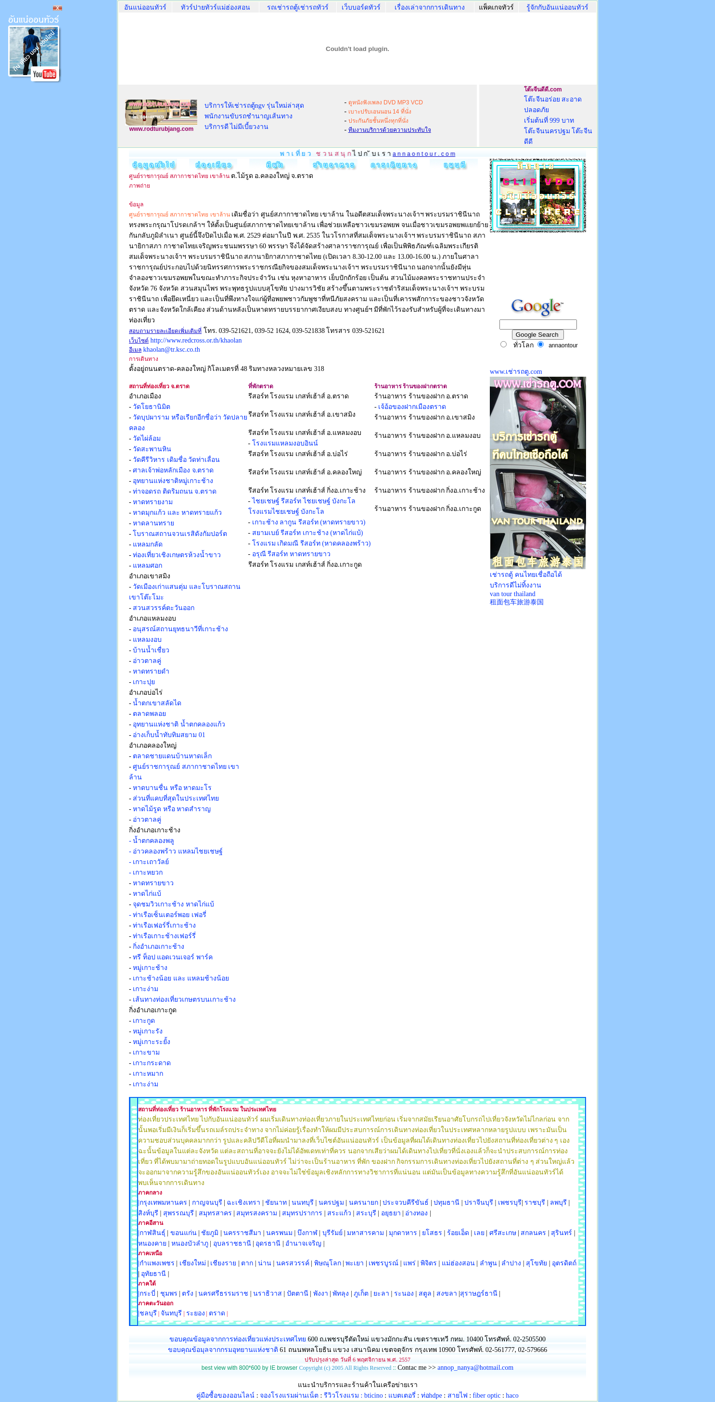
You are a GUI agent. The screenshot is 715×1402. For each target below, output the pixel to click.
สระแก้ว (339, 1213)
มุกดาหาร (403, 1232)
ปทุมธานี (447, 1202)
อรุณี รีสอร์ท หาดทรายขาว (291, 554)
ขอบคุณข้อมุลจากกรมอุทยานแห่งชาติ (223, 1349)
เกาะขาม (146, 1052)
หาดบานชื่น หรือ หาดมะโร (172, 787)
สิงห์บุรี (148, 1213)
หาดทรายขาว (153, 883)
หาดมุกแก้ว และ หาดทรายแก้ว (177, 512)
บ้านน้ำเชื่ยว (151, 650)
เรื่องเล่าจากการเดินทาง (430, 7)
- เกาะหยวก (146, 872)
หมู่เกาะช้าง (150, 967)
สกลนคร (533, 1232)
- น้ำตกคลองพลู (151, 840)
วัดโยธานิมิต (151, 406)
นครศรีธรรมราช (223, 1293)
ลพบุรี (558, 1202)
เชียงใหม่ (192, 1263)
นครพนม (279, 1232)
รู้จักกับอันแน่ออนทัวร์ (557, 7)
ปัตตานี (297, 1293)
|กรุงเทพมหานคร (162, 1202)
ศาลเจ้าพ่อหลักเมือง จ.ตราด (173, 470)
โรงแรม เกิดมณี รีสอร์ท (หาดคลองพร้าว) (311, 543)
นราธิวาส (267, 1293)
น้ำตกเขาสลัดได (157, 703)
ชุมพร (169, 1293)
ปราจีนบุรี (478, 1202)
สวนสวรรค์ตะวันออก (163, 608)
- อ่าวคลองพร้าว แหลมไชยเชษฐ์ (176, 851)
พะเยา (354, 1263)
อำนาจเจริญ (303, 1243)
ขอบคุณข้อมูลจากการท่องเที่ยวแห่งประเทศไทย (238, 1339)
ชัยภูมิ (209, 1232)
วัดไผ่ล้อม (147, 438)
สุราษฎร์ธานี (479, 1293)
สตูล (425, 1293)
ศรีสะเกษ (502, 1232)
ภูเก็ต (361, 1293)
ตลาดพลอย (149, 713)
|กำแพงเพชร (156, 1263)
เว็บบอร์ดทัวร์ (361, 7)
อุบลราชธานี (232, 1243)
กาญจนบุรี (207, 1202)
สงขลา (446, 1293)
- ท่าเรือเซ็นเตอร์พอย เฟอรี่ (167, 914)
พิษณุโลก (327, 1263)
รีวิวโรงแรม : (344, 1395)
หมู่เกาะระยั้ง (151, 1041)
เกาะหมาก (148, 1073)
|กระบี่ (146, 1293)
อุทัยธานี (153, 1273)
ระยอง (195, 1313)
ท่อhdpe (431, 1395)
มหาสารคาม (365, 1232)
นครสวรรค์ (292, 1263)
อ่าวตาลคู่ (147, 660)
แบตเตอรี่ (402, 1395)
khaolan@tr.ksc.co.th (171, 349)
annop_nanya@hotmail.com (475, 1367)
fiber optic (487, 1395)
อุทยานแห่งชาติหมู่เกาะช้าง (173, 480)
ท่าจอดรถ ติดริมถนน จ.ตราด (175, 491)
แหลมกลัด (148, 544)
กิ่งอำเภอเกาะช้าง (158, 946)
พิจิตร (429, 1263)
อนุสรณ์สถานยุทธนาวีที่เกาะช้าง (180, 629)
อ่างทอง (416, 1213)
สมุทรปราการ (302, 1213)
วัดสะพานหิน (152, 449)
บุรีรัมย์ (332, 1232)
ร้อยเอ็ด (458, 1232)
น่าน (264, 1263)
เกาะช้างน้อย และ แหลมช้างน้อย (181, 978)
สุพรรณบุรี (178, 1213)
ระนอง (404, 1293)
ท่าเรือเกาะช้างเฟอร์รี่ (164, 936)
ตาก (247, 1263)
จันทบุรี (171, 1313)
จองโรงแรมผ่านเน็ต (289, 1395)
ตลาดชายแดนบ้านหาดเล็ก (172, 756)
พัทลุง (340, 1293)
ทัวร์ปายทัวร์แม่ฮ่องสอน (215, 7)
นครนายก (363, 1202)
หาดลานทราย (153, 523)
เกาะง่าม (145, 989)
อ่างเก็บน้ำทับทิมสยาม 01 (169, 735)
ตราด (217, 1313)
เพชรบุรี (510, 1202)
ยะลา (381, 1293)
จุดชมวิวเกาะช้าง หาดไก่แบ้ (173, 904)
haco (512, 1395)
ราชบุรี (534, 1202)
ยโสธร (432, 1232)
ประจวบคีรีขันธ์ (406, 1202)
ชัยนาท (276, 1202)
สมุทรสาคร (215, 1213)
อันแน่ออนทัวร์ (145, 7)
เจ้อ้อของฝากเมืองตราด (412, 406)
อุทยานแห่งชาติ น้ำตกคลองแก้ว (179, 724)
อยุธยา (391, 1213)
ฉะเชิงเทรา (243, 1202)
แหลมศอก (147, 565)
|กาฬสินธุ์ (152, 1232)
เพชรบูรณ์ (383, 1263)
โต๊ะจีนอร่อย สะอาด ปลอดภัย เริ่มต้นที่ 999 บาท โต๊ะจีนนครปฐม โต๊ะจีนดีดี (558, 120)
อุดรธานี (268, 1243)
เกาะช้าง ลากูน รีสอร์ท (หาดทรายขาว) (309, 522)
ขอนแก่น (184, 1232)
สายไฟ (457, 1395)
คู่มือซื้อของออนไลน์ (225, 1395)
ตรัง (187, 1293)
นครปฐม (331, 1202)
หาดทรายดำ (151, 671)
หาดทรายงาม (153, 502)
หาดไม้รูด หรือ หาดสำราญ (172, 809)
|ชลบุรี (147, 1313)
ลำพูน (488, 1263)
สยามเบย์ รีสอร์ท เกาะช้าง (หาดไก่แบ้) (307, 532)
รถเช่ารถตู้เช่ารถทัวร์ (298, 7)
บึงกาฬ (307, 1232)
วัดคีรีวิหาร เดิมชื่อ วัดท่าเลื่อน (176, 459)
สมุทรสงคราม (256, 1213)
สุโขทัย (536, 1263)
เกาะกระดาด (152, 1063)
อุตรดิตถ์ (564, 1263)
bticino (373, 1395)
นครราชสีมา (242, 1232)
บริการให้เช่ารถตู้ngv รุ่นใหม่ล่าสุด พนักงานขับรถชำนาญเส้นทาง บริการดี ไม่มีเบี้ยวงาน (254, 116)
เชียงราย (223, 1263)
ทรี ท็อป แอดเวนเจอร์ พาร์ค (173, 957)
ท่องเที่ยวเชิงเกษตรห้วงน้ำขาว (177, 555)
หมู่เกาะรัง (148, 1031)
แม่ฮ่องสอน (458, 1263)
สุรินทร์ (561, 1232)
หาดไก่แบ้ (147, 893)
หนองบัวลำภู (189, 1243)
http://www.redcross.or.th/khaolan (196, 340)
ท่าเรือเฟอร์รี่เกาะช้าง (164, 925)
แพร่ (409, 1263)
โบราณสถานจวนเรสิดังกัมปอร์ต (180, 533)
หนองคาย (152, 1243)
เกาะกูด (144, 1020)
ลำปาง (511, 1263)
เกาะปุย (144, 682)
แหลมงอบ (147, 639)
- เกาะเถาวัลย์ (149, 862)
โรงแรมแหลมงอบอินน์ (285, 443)
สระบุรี (366, 1213)
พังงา (320, 1293)
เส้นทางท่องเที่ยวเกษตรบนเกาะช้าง (184, 999)
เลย (479, 1232)
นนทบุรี (303, 1202)
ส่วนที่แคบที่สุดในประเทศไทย (176, 798)
